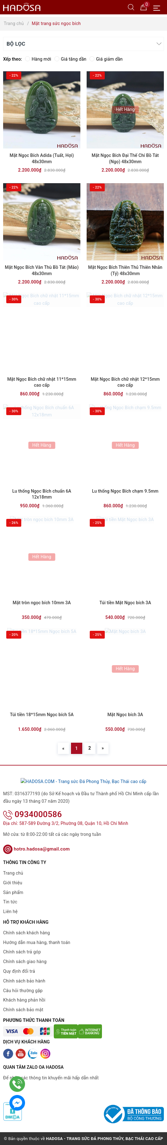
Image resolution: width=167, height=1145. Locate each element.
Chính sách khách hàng (26, 932)
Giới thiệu (12, 882)
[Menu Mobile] (158, 7)
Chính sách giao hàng (25, 961)
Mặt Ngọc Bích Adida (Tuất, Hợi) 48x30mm (42, 158)
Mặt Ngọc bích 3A (125, 714)
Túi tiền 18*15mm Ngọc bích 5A (42, 714)
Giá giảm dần (106, 59)
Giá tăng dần (70, 59)
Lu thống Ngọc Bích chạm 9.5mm (125, 491)
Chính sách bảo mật (23, 1009)
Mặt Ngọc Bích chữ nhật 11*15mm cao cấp (41, 382)
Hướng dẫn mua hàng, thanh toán (36, 942)
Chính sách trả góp (22, 951)
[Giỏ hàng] (143, 6)
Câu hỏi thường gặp (23, 990)
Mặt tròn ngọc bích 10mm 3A (42, 602)
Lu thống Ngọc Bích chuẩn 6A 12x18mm (41, 494)
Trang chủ (13, 873)
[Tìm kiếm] (131, 6)
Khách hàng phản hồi (24, 999)
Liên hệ (10, 911)
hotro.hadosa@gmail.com (36, 849)
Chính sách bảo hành (24, 980)
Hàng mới (38, 59)
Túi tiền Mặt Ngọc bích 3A (125, 602)
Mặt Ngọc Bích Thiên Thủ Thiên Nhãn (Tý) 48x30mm (125, 270)
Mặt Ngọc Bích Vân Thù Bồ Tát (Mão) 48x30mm (42, 270)
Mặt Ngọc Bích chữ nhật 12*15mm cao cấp (125, 382)
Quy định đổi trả (19, 971)
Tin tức (10, 901)
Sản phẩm (13, 892)
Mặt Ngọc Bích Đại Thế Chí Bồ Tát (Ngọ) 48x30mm (125, 158)
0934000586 (32, 814)
